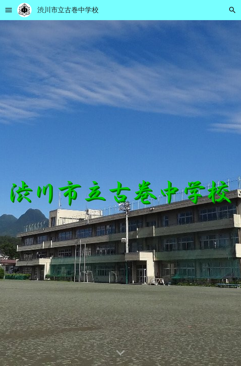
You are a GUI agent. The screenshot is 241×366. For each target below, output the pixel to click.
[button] (8, 10)
